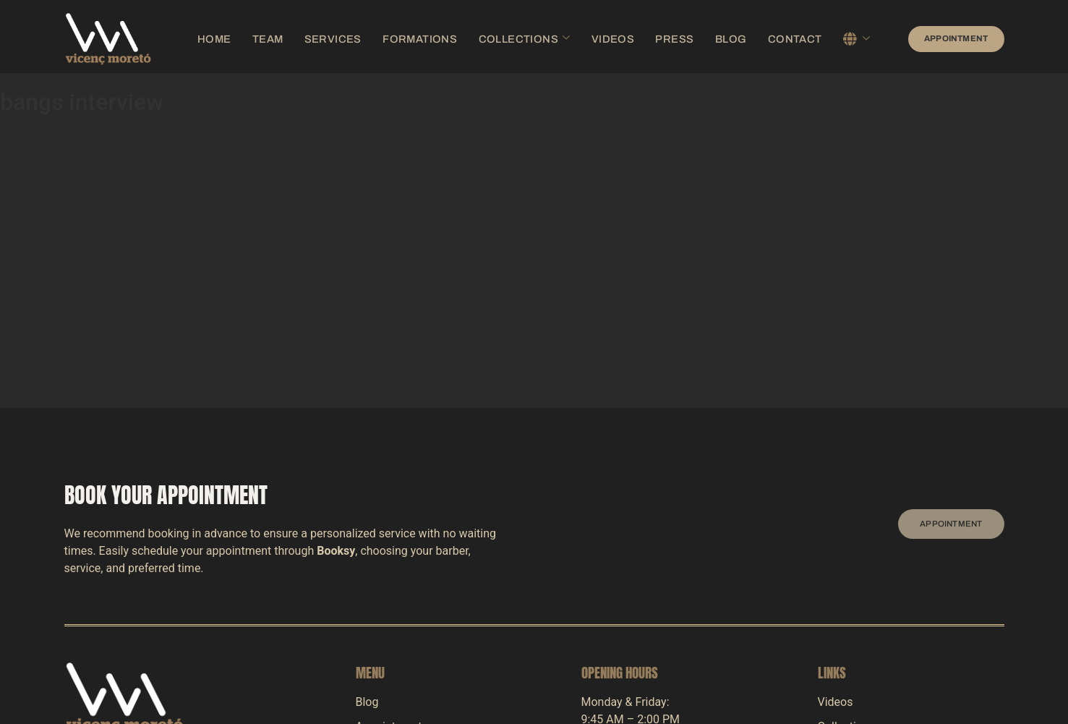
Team (304, 38)
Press (649, 38)
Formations (433, 38)
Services (360, 38)
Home (258, 38)
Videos (597, 38)
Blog (698, 38)
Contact (753, 38)
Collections (521, 38)
